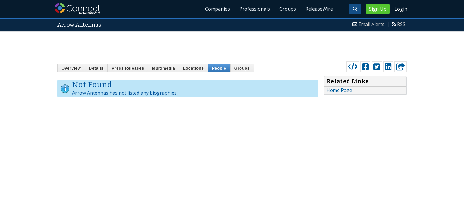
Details (96, 68)
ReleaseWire (319, 9)
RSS (401, 24)
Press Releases (128, 68)
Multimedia (163, 68)
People (219, 68)
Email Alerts (371, 24)
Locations (193, 68)
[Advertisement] (232, 45)
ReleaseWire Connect (77, 8)
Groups (287, 9)
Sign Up (377, 9)
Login (400, 9)
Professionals (254, 9)
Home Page (339, 90)
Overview (71, 68)
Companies (217, 9)
